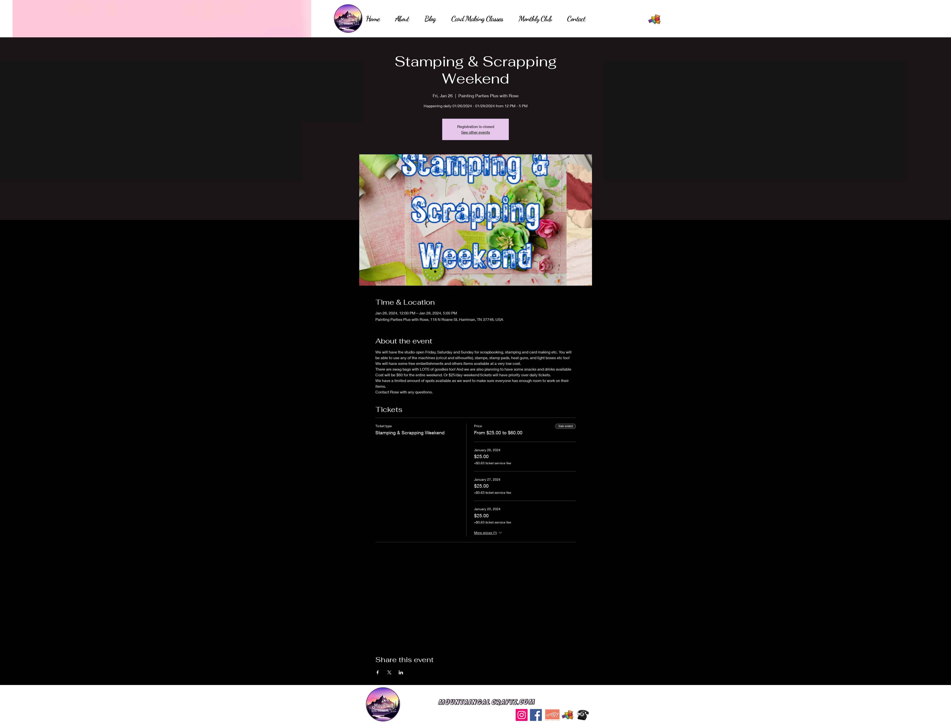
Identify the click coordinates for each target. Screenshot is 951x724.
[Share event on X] (389, 672)
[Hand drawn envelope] (655, 19)
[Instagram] (522, 715)
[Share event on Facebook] (377, 672)
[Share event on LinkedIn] (401, 672)
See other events (475, 132)
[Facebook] (536, 715)
